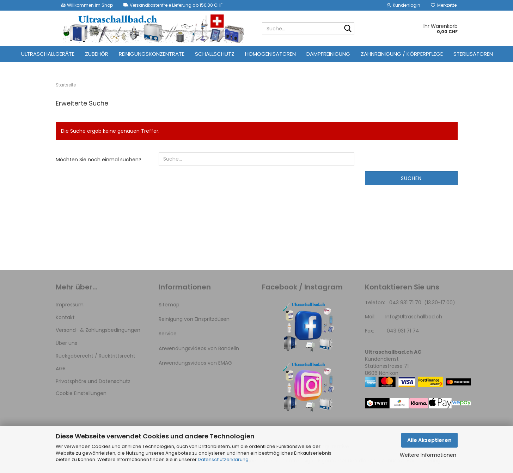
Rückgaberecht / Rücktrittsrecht (95, 355)
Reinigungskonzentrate (151, 54)
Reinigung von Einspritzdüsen (194, 319)
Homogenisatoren (270, 54)
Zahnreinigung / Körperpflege (402, 54)
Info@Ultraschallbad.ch (413, 316)
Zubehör (96, 54)
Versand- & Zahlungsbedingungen (98, 330)
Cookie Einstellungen (81, 393)
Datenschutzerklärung (223, 459)
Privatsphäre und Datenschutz (93, 381)
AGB (61, 368)
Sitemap (169, 304)
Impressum (70, 304)
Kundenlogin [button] (403, 5)
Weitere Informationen (428, 455)
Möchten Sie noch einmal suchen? (98, 159)
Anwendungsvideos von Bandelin (199, 348)
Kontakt (65, 317)
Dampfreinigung (328, 54)
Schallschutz (214, 54)
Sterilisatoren (473, 54)
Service (168, 333)
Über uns (66, 343)
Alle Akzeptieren (429, 440)
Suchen (411, 178)
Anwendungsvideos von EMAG (195, 362)
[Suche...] (347, 29)
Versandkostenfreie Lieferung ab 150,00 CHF (172, 5)
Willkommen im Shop (87, 5)
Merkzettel (444, 5)
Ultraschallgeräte (47, 54)
